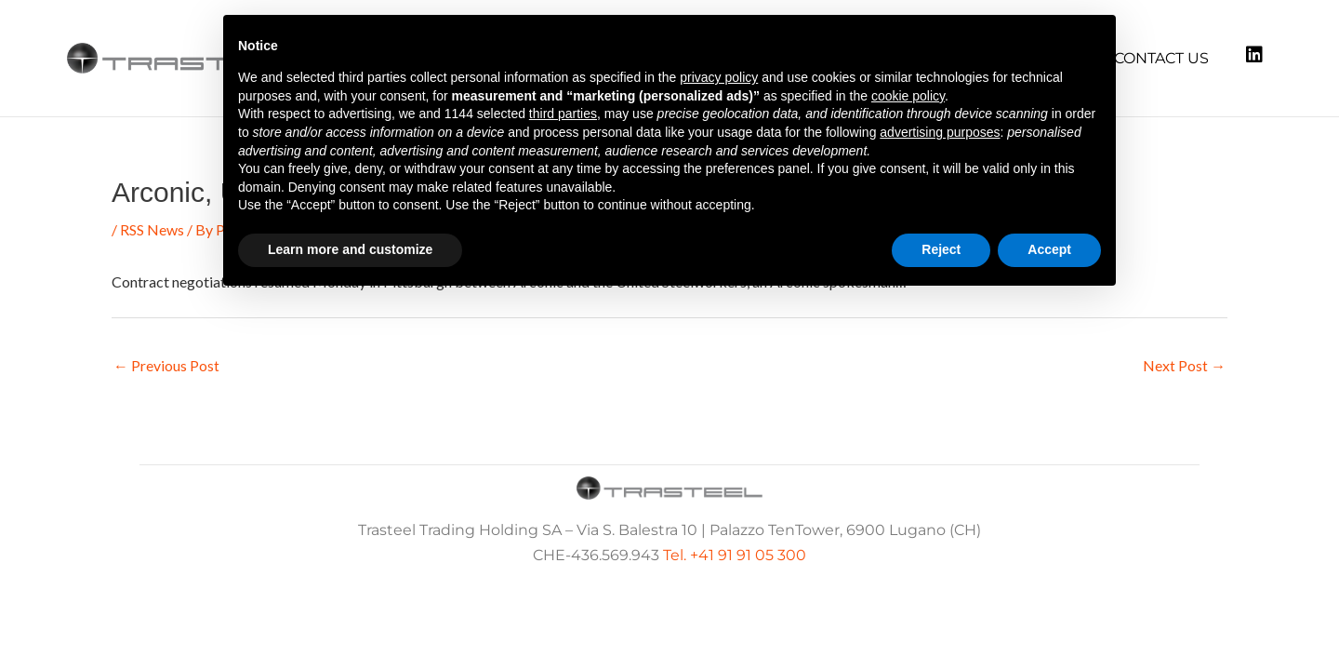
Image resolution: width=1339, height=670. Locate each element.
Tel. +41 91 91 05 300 (734, 555)
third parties (563, 113)
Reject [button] (941, 249)
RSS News (152, 229)
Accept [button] (1049, 249)
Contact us (1161, 58)
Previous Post (166, 365)
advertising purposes (940, 132)
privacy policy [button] (719, 77)
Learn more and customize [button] (350, 249)
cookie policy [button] (908, 95)
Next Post (1184, 365)
